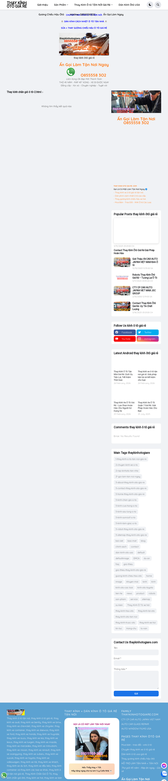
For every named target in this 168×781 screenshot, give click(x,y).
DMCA (136, 558)
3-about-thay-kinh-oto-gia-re (130, 482)
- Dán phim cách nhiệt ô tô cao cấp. (130, 196)
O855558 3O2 (93, 75)
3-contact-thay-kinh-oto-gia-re (131, 488)
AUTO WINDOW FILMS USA (136, 728)
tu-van (144, 628)
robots (152, 593)
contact (135, 546)
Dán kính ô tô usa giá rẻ (134, 754)
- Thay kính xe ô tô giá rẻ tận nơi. (129, 192)
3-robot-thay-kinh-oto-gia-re (130, 529)
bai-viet (119, 540)
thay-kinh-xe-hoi (148, 622)
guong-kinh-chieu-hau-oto (129, 575)
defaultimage (122, 558)
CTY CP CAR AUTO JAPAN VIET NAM (140, 719)
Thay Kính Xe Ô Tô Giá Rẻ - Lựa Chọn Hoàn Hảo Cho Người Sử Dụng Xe (124, 406)
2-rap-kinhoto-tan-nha (127, 470)
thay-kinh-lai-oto (146, 610)
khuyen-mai (132, 581)
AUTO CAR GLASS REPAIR (135, 724)
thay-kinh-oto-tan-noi (126, 616)
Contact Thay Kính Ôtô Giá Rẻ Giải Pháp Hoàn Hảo (134, 252)
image (119, 581)
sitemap (146, 599)
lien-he (119, 593)
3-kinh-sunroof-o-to (125, 517)
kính (153, 581)
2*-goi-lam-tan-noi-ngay (128, 476)
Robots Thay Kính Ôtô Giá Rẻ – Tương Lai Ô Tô (144, 276)
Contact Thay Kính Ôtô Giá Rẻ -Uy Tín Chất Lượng (144, 306)
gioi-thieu (128, 564)
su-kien (119, 605)
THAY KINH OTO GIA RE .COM (125, 186)
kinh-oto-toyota (145, 587)
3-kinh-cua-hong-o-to (126, 505)
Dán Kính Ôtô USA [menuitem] (129, 4)
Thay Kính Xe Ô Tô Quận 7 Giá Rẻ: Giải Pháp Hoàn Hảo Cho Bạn (147, 406)
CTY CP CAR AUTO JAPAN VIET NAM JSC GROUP (144, 290)
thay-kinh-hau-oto (125, 610)
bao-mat (132, 540)
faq (117, 564)
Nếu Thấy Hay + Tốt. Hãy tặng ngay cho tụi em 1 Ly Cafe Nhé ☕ (91, 769)
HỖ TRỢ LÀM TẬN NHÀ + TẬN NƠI (139, 763)
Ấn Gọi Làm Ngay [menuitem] (113, 14)
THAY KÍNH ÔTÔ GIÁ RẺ (17, 5)
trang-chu (131, 628)
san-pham (121, 599)
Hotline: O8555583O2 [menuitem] (82, 14)
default (141, 552)
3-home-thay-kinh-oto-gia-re (130, 494)
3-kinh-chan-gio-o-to (126, 500)
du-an (147, 558)
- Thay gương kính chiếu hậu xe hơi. (130, 199)
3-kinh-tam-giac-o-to (126, 523)
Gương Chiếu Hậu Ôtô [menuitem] (51, 14)
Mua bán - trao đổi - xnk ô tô (136, 744)
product (140, 593)
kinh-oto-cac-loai (124, 587)
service (134, 599)
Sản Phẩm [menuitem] (60, 4)
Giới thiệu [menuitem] (42, 4)
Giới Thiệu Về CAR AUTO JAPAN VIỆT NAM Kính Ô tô (145, 262)
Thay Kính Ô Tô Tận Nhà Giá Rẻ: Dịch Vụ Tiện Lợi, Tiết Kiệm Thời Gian (123, 375)
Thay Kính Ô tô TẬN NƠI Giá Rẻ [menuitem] (92, 4)
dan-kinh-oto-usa (124, 552)
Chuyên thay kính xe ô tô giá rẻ (138, 749)
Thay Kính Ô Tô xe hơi (138, 605)
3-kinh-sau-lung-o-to (126, 511)
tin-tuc (119, 628)
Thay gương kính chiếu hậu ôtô (138, 758)
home (149, 575)
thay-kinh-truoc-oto (125, 622)
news (129, 593)
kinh (145, 581)
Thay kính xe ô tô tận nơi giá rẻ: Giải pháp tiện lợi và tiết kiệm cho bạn (147, 375)
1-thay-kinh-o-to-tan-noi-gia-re (131, 459)
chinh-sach (121, 546)
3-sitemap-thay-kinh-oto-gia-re (131, 535)
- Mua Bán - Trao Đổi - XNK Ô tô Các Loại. (133, 202)
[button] (150, 5)
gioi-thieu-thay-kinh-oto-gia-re (131, 570)
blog (143, 540)
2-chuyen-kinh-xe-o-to (127, 464)
